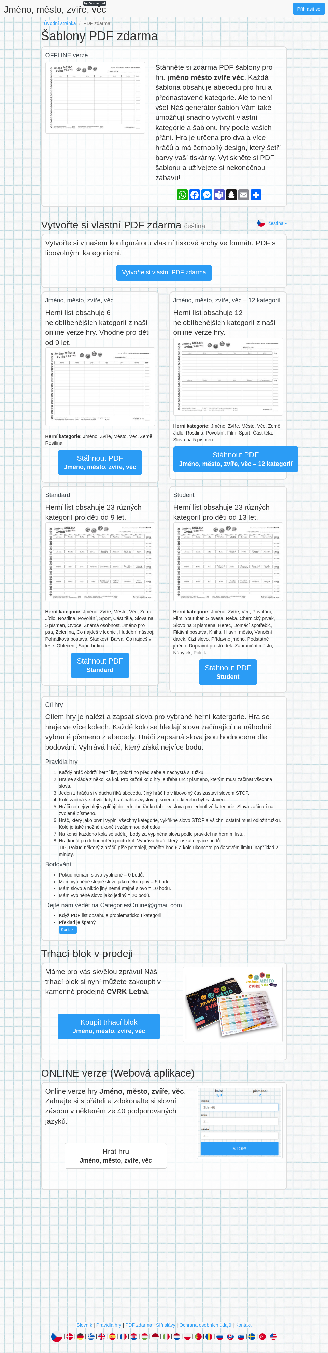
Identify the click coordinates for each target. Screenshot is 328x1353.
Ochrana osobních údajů (205, 1325)
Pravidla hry (109, 1325)
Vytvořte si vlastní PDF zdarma (164, 272)
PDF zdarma (138, 1325)
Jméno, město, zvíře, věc (55, 8)
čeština (272, 223)
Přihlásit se (308, 9)
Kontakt (68, 929)
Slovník (84, 1325)
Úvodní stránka (60, 23)
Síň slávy (165, 1325)
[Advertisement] (164, 1257)
